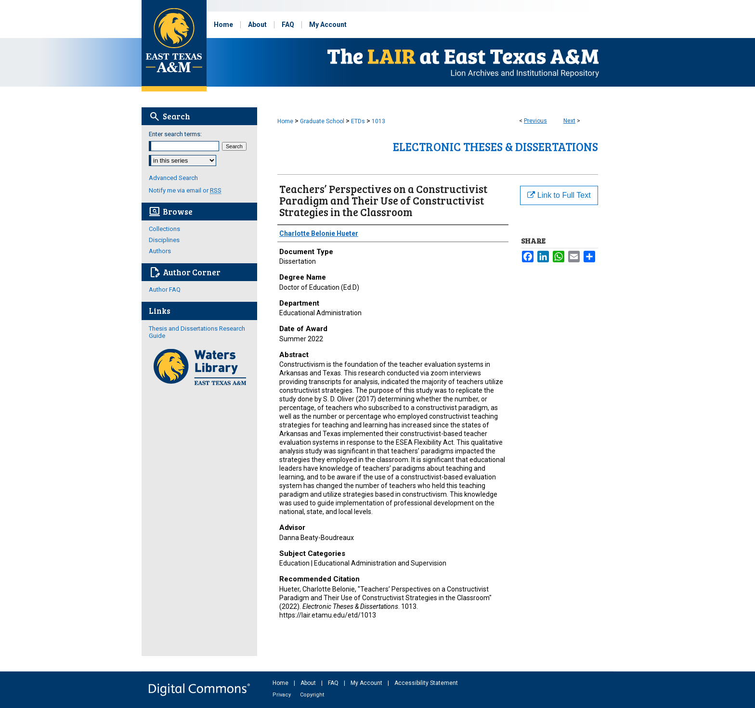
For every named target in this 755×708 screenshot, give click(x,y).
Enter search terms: (175, 134)
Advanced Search (173, 177)
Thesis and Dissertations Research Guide (197, 332)
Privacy (282, 695)
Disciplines (164, 240)
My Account (367, 683)
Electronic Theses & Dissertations (495, 146)
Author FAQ (165, 289)
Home (285, 121)
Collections (164, 228)
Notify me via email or (185, 190)
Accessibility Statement (426, 683)
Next (569, 120)
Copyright (312, 695)
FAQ (334, 683)
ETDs (358, 121)
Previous (535, 120)
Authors (160, 251)
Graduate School (322, 121)
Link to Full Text (558, 195)
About (308, 683)
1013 (378, 121)
